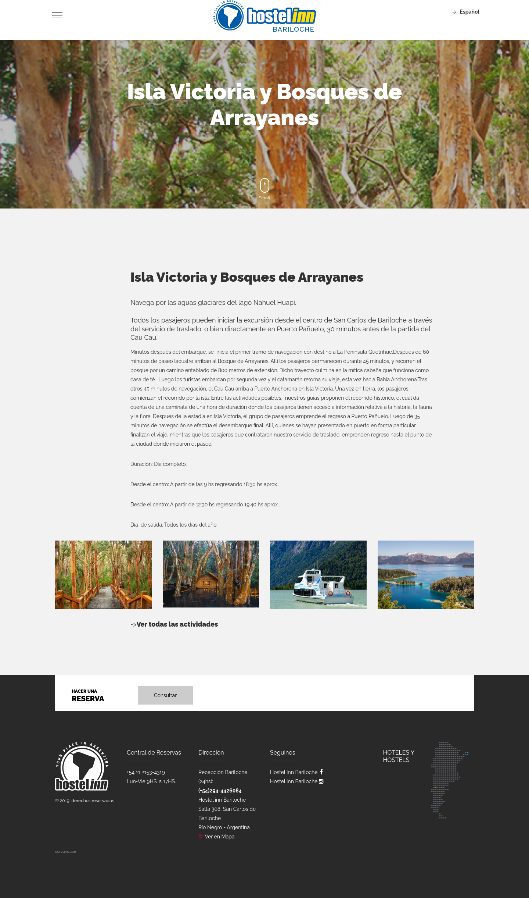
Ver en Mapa (220, 837)
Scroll (264, 189)
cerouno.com (66, 851)
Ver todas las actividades (177, 624)
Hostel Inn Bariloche (297, 772)
